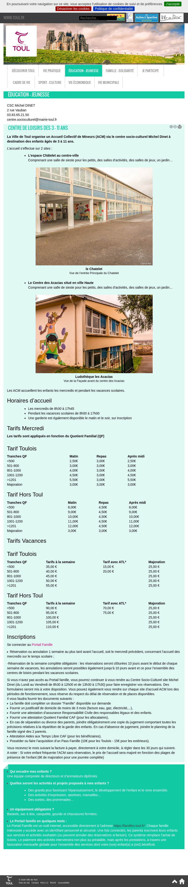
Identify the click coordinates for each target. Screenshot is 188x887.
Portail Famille (42, 645)
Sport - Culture (49, 82)
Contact (35, 883)
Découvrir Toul (23, 70)
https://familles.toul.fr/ (129, 826)
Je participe (150, 70)
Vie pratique (52, 70)
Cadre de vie (21, 82)
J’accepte (173, 4)
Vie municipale (108, 82)
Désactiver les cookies (73, 9)
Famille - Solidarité (120, 70)
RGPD (53, 883)
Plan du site (24, 883)
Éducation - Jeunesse (84, 70)
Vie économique (80, 82)
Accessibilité (63, 883)
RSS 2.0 (44, 883)
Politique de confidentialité (114, 9)
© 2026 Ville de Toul (28, 880)
